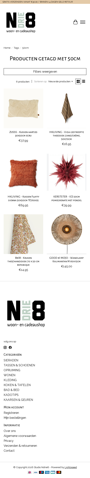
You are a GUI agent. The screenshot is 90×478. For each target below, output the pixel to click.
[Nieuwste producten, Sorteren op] (60, 81)
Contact (9, 450)
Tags (16, 47)
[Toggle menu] (82, 22)
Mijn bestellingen (15, 417)
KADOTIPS (11, 395)
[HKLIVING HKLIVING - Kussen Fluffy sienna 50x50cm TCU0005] (23, 173)
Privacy (8, 441)
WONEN (9, 375)
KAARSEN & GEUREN (18, 400)
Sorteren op (40, 81)
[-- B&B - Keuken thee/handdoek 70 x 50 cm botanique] (23, 234)
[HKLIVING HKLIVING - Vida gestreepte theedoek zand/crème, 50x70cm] (66, 108)
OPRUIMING (12, 370)
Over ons (10, 431)
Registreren (11, 413)
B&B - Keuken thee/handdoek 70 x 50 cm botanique (23, 261)
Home (7, 47)
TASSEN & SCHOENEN (19, 365)
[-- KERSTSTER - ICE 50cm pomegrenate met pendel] (66, 173)
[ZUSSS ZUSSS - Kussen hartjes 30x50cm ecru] (23, 108)
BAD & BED (11, 390)
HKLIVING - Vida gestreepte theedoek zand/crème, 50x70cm (66, 135)
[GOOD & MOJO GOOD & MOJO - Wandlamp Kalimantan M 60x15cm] (66, 234)
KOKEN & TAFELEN (17, 385)
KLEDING (10, 380)
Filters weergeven (45, 71)
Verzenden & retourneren (20, 445)
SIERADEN (11, 360)
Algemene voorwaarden (20, 436)
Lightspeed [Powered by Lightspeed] (71, 467)
